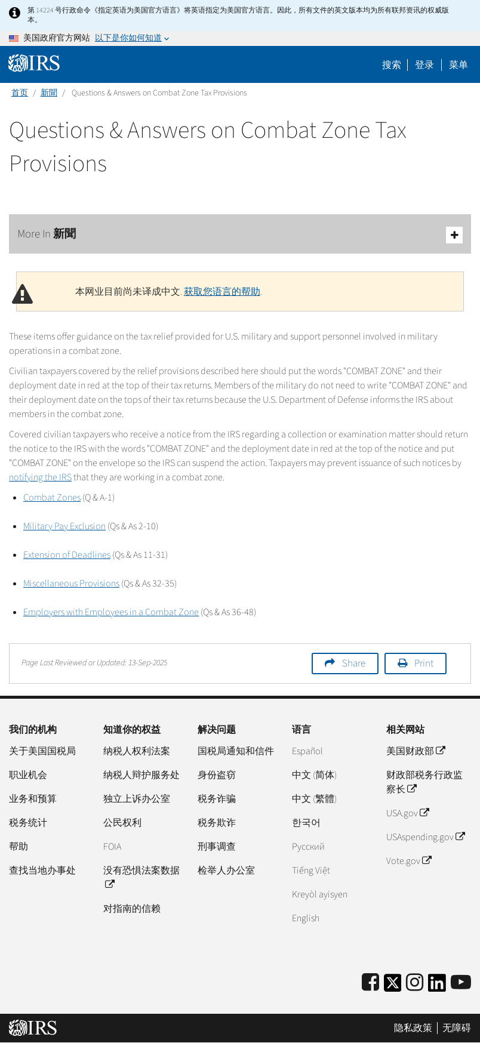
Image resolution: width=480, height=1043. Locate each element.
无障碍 (456, 1028)
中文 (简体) (314, 775)
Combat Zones (52, 497)
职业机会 (28, 775)
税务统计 (28, 822)
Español (307, 751)
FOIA (112, 846)
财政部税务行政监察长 (424, 782)
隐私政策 (413, 1028)
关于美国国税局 (42, 751)
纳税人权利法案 (136, 751)
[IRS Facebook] (370, 983)
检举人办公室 (226, 870)
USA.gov (407, 813)
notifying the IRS (40, 477)
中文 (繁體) (314, 799)
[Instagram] (414, 983)
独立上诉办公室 (136, 799)
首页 (19, 93)
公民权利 (122, 822)
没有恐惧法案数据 (141, 877)
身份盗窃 (217, 775)
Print (423, 663)
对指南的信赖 (132, 908)
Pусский (308, 846)
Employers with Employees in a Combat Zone (111, 612)
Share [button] (353, 663)
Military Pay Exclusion (64, 526)
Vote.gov (408, 861)
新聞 (49, 93)
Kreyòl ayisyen (319, 894)
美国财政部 (415, 751)
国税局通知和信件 (236, 751)
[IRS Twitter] (393, 986)
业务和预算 (33, 799)
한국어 (306, 822)
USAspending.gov (425, 837)
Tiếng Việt (311, 870)
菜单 (458, 65)
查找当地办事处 (42, 870)
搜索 (391, 65)
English (305, 918)
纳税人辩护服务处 (141, 775)
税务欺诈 (217, 822)
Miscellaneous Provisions (71, 583)
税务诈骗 (217, 799)
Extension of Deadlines (66, 554)
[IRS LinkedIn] (437, 986)
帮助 (18, 846)
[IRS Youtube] (461, 983)
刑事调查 (217, 846)
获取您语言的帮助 (222, 291)
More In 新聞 (240, 234)
